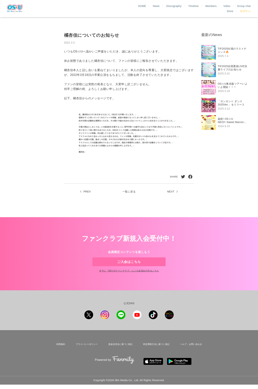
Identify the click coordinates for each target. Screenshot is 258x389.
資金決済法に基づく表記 (119, 352)
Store (230, 8)
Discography (143, 8)
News (125, 8)
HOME (111, 8)
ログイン (245, 8)
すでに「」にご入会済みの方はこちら (129, 279)
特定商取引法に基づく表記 (155, 352)
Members (180, 8)
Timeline (163, 8)
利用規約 (59, 352)
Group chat (213, 8)
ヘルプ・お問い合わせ (191, 352)
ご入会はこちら (129, 265)
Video (196, 8)
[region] (226, 87)
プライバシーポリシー (84, 352)
